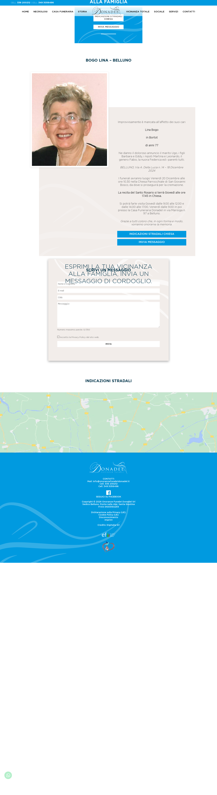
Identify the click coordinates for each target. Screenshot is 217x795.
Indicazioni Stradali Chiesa (108, 139)
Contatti (189, 12)
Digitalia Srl (113, 757)
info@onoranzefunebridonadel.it (111, 714)
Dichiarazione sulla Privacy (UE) (108, 745)
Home (25, 12)
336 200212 (23, 3)
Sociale (159, 12)
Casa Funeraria (62, 12)
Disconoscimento (108, 750)
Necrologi (40, 12)
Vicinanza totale (137, 12)
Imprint (109, 752)
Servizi (173, 12)
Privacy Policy (78, 569)
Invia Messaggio (108, 149)
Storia (82, 12)
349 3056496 (46, 3)
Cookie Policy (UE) (108, 747)
